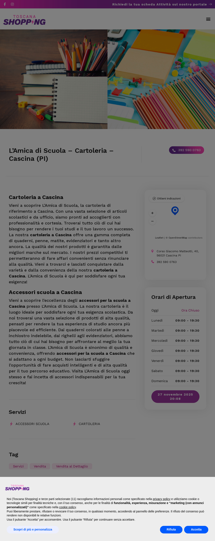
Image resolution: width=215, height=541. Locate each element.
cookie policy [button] (67, 507)
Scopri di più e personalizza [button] (32, 529)
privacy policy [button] (161, 499)
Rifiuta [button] (171, 529)
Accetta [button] (196, 529)
